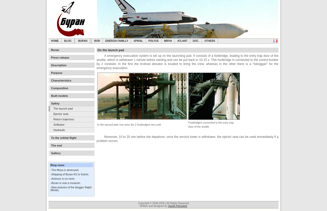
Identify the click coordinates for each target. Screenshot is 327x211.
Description (59, 65)
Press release (60, 57)
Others (210, 40)
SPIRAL (138, 40)
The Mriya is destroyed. (65, 170)
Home (55, 40)
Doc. (196, 40)
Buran (82, 40)
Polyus (153, 40)
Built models (59, 95)
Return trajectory (63, 119)
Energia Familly (116, 40)
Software (58, 124)
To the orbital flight (63, 137)
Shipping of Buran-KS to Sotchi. (70, 174)
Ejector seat (60, 113)
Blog (68, 40)
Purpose (56, 72)
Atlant (182, 40)
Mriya (168, 40)
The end (56, 145)
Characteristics (61, 80)
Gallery (56, 153)
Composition (59, 88)
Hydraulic (59, 129)
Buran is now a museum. (66, 183)
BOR (97, 40)
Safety (55, 103)
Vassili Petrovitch (177, 206)
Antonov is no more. (63, 178)
